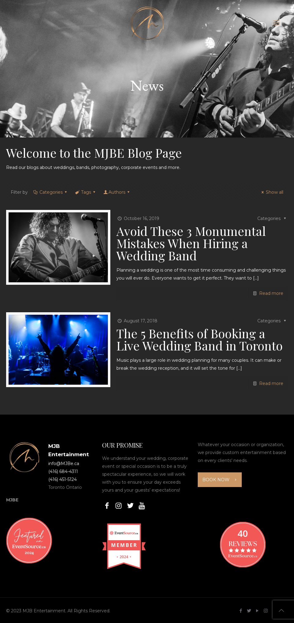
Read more (271, 293)
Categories (50, 192)
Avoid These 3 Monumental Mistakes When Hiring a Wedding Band (191, 243)
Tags (85, 192)
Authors (117, 192)
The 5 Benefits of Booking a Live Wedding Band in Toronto (199, 339)
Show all (271, 192)
